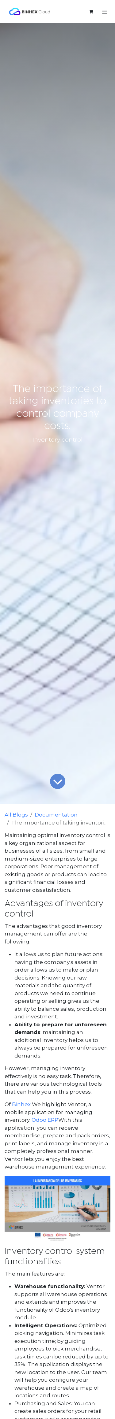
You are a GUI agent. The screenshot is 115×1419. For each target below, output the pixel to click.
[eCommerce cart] (91, 11)
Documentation (56, 815)
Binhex (21, 1104)
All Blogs (16, 815)
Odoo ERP (45, 1120)
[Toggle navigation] (104, 11)
